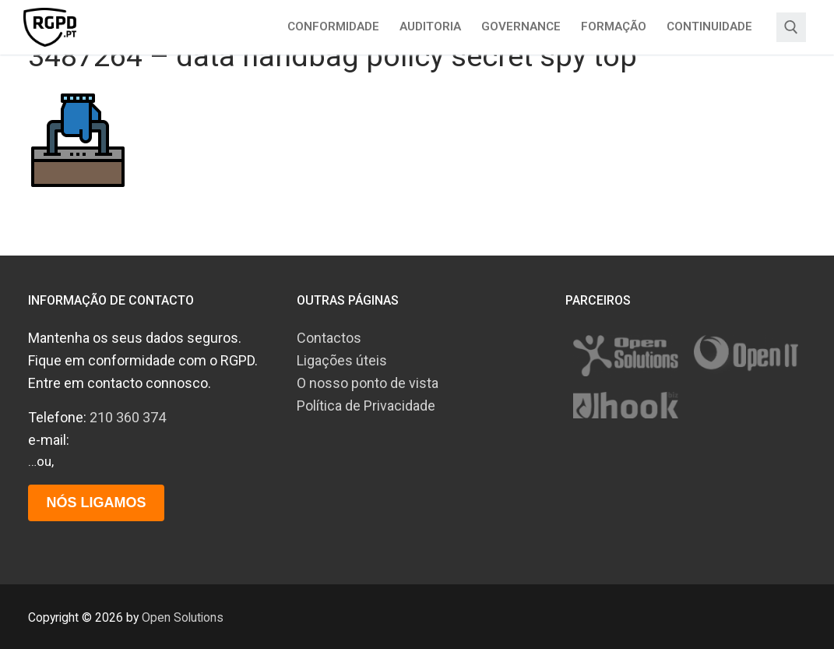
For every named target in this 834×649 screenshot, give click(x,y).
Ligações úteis (342, 360)
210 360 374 (128, 417)
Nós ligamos (96, 502)
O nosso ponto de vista (367, 383)
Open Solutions (182, 617)
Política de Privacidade (366, 405)
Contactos (329, 338)
